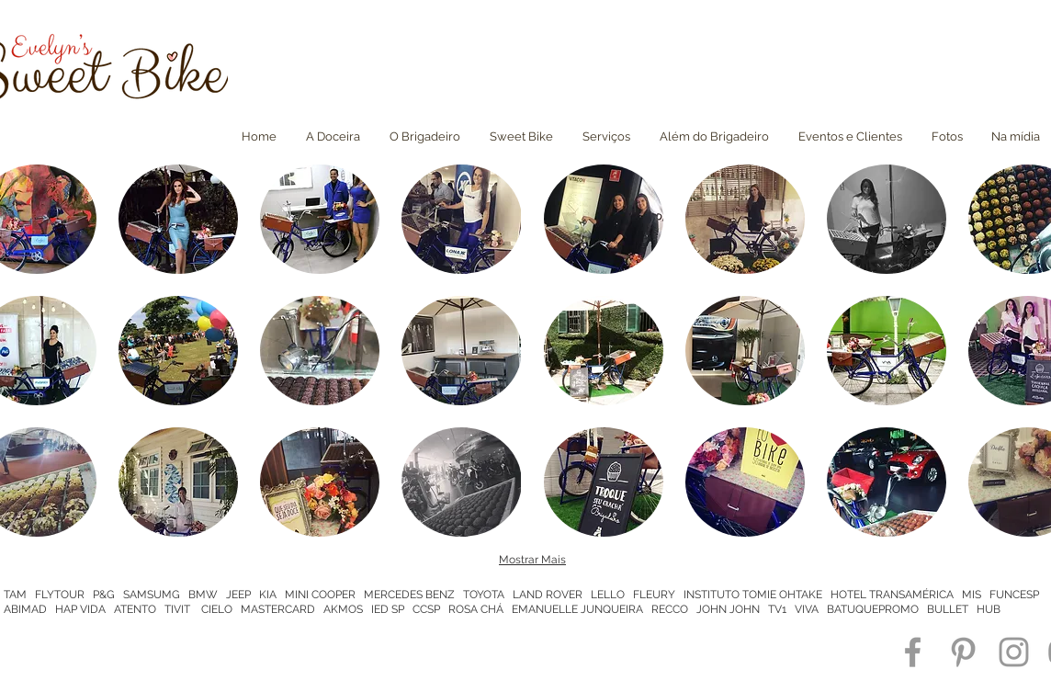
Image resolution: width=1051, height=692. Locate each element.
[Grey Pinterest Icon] (963, 652)
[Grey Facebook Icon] (912, 652)
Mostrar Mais (532, 559)
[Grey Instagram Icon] (1014, 652)
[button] (178, 219)
